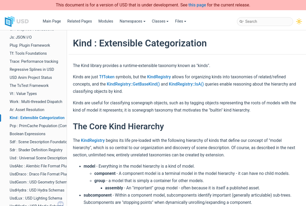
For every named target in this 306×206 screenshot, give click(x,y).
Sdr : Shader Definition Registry (36, 150)
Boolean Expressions (28, 134)
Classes (160, 21)
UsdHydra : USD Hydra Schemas (37, 190)
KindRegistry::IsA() (186, 84)
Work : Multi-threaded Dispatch (36, 102)
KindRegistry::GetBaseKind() (133, 84)
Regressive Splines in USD (32, 69)
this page (197, 5)
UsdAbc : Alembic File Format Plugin (41, 166)
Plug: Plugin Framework (30, 45)
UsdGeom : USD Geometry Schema (39, 182)
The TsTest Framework (29, 85)
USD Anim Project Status (31, 77)
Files (180, 21)
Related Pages (79, 21)
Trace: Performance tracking (34, 61)
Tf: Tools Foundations (28, 53)
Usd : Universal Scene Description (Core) (44, 158)
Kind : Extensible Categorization (37, 118)
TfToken (106, 77)
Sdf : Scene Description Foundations (41, 142)
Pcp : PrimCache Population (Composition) (46, 126)
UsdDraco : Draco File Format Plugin (40, 174)
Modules (105, 21)
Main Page (52, 21)
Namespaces (132, 21)
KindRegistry (159, 77)
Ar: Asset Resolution (27, 110)
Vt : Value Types (23, 93)
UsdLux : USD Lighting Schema (36, 198)
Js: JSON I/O (21, 37)
